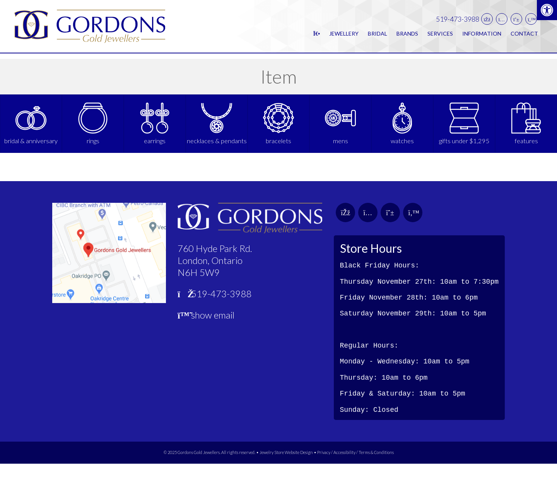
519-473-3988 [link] (457, 22)
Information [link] (481, 36)
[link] (547, 10)
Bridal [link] (377, 36)
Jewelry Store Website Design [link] (286, 466)
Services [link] (440, 36)
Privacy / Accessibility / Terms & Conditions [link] (355, 466)
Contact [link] (524, 36)
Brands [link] (407, 36)
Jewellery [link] (344, 36)
